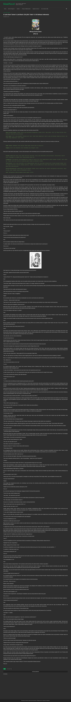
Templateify (48, 700)
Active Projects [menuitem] (11, 8)
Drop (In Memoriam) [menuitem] (26, 8)
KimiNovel (9, 4)
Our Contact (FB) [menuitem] (44, 8)
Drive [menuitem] (5, 8)
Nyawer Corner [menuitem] (36, 8)
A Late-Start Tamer (6, 12)
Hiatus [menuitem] (18, 8)
